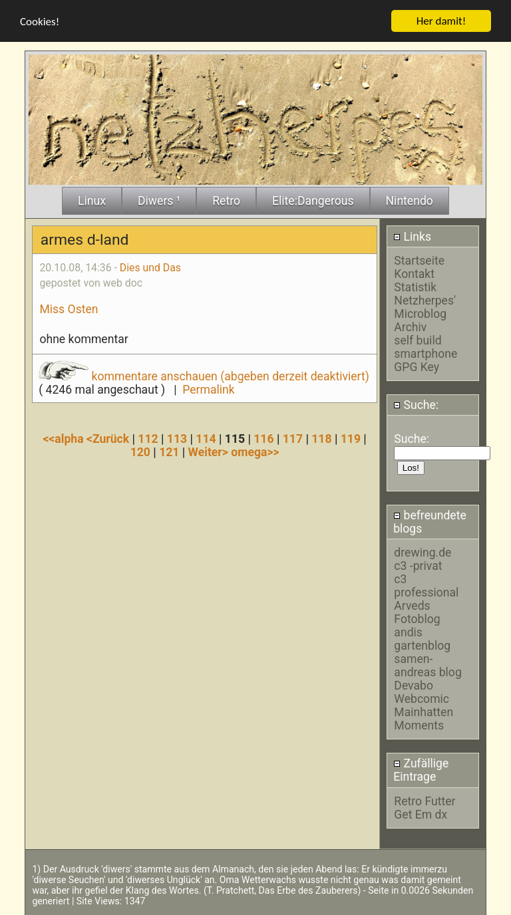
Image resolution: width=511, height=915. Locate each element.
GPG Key (416, 366)
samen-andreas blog (427, 665)
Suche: (415, 404)
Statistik (415, 286)
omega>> (255, 451)
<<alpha (64, 438)
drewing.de (422, 552)
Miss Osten (68, 308)
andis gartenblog (422, 638)
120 (140, 451)
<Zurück (109, 438)
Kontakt (414, 273)
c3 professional (426, 585)
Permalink (208, 389)
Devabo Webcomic (421, 691)
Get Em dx (420, 814)
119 (351, 438)
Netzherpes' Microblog (425, 306)
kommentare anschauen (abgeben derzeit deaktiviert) (204, 375)
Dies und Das (150, 267)
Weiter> (210, 451)
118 (321, 438)
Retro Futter (424, 800)
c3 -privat (418, 565)
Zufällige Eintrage (420, 770)
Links (412, 236)
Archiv (410, 326)
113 (177, 438)
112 (148, 438)
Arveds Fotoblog (417, 611)
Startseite (419, 260)
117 (293, 438)
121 (169, 451)
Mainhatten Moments (423, 718)
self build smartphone (425, 346)
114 (206, 438)
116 (263, 438)
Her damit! (441, 20)
